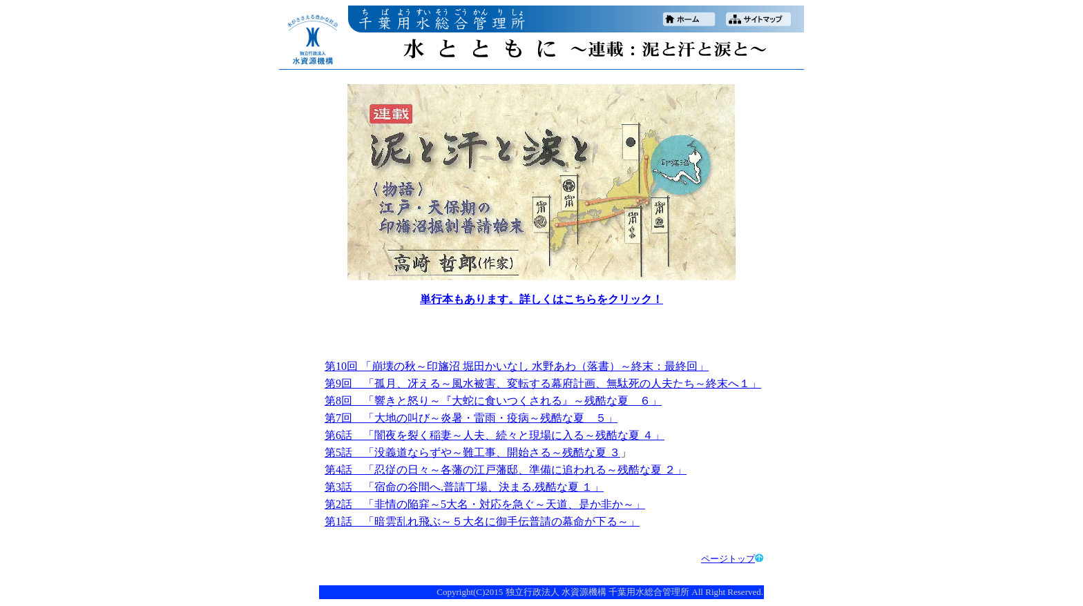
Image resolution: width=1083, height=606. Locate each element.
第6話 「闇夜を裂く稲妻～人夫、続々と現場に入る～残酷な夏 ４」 (494, 435)
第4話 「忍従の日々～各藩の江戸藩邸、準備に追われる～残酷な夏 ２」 (506, 470)
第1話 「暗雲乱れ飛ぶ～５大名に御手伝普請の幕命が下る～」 (482, 521)
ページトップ (732, 559)
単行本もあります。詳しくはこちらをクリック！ (541, 299)
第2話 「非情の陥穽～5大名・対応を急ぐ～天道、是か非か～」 (485, 504)
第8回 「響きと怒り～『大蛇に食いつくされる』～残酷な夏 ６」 (493, 401)
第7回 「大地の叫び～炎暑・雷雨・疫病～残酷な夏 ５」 (471, 418)
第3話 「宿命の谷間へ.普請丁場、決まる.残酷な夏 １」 (464, 487)
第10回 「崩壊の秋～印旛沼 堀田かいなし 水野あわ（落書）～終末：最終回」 (517, 366)
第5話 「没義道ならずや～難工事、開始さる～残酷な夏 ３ (472, 452)
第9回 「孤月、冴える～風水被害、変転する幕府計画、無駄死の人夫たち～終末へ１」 (543, 383)
